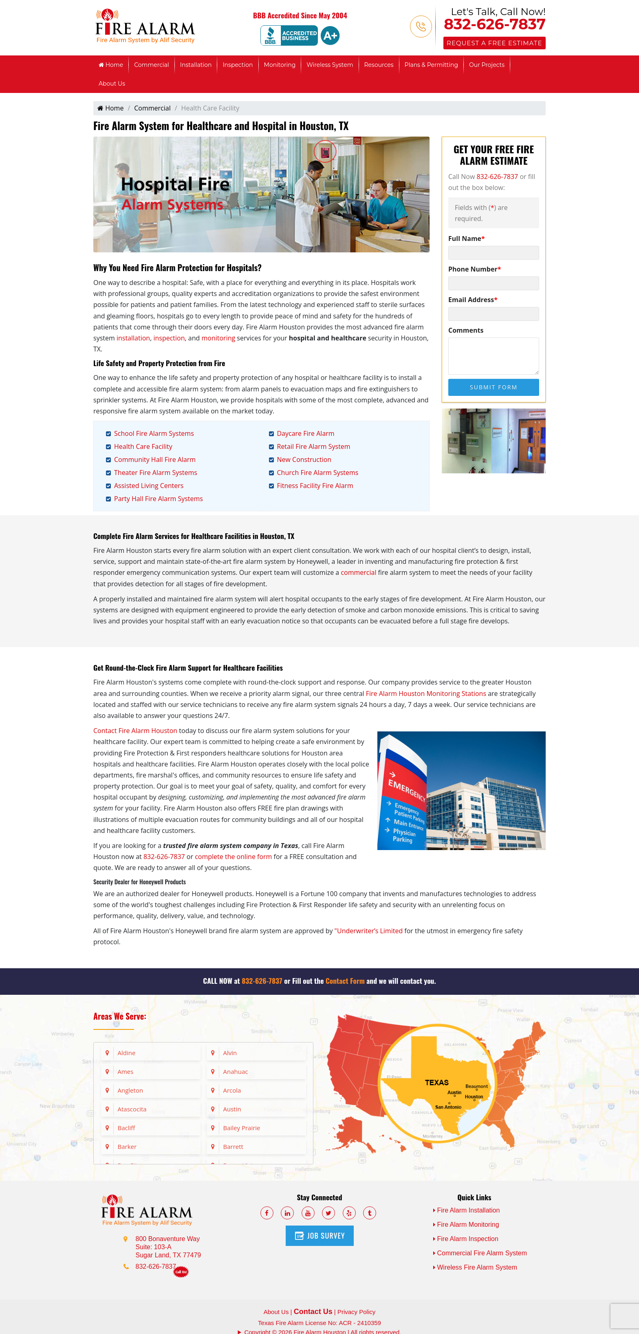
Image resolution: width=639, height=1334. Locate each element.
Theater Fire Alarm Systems (155, 472)
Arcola (232, 1090)
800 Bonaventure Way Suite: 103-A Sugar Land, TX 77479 (168, 1247)
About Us (112, 83)
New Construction (304, 459)
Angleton (130, 1090)
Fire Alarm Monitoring (466, 1224)
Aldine (127, 1053)
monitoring (218, 338)
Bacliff (126, 1128)
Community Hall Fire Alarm (155, 459)
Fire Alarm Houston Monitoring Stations (426, 693)
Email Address (473, 299)
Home (111, 64)
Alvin (230, 1053)
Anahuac (235, 1071)
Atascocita (132, 1109)
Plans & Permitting (431, 64)
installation (133, 338)
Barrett (233, 1146)
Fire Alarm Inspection (465, 1238)
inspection (169, 338)
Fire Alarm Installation (466, 1210)
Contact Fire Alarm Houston (135, 730)
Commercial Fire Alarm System (480, 1253)
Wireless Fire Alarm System (475, 1267)
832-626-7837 (495, 24)
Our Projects (487, 64)
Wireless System (329, 64)
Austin (232, 1109)
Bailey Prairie (241, 1128)
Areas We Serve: (119, 1016)
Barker (127, 1146)
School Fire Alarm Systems (154, 433)
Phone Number (474, 269)
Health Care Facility (143, 446)
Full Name (466, 238)
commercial (358, 572)
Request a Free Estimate (494, 43)
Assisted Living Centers (148, 485)
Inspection (238, 64)
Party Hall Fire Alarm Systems (158, 498)
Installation (196, 64)
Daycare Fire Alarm (306, 433)
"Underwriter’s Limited (369, 930)
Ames (126, 1071)
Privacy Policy (356, 1311)
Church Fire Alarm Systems (318, 472)
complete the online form (233, 856)
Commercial (151, 64)
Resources (379, 64)
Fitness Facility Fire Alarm (315, 485)
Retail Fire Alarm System (313, 446)
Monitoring (280, 64)
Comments (465, 330)
